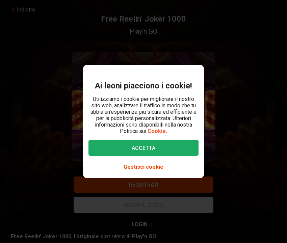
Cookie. (157, 131)
